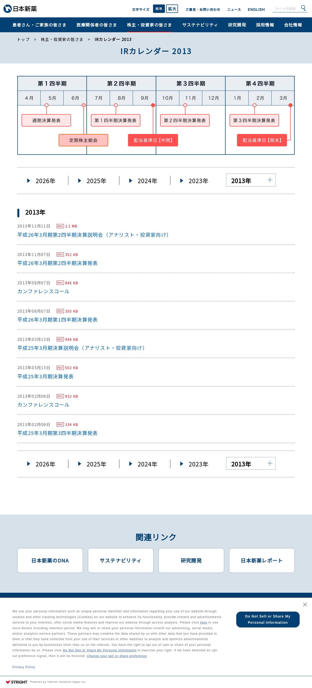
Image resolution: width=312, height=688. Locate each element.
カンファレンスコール (43, 291)
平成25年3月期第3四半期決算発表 (57, 432)
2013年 (241, 180)
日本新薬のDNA (50, 560)
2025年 (97, 180)
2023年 (199, 180)
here (24, 627)
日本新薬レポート (262, 560)
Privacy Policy (23, 667)
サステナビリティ (200, 25)
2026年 (46, 180)
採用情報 (265, 25)
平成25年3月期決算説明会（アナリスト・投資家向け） (82, 347)
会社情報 (293, 25)
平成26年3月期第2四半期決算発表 (57, 262)
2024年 (148, 180)
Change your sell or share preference (144, 655)
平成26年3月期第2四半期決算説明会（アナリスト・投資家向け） (94, 234)
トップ (23, 39)
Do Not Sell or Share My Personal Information (123, 650)
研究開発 (237, 25)
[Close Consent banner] (305, 603)
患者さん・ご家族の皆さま (39, 25)
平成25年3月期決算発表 (45, 376)
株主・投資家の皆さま (149, 25)
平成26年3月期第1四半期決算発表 (57, 319)
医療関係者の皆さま (97, 25)
